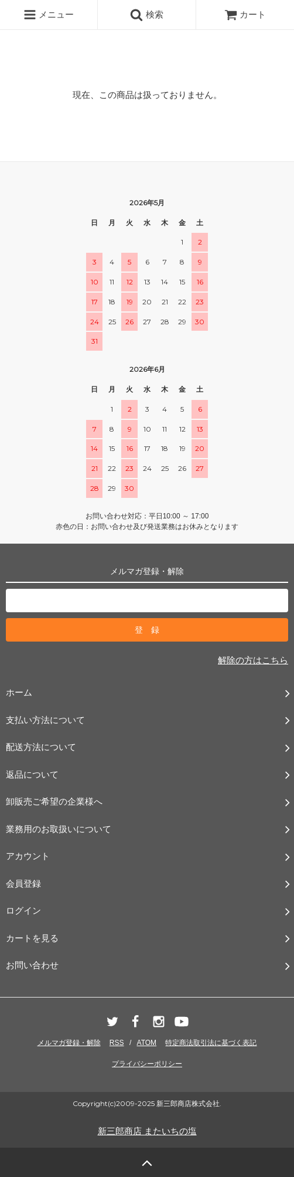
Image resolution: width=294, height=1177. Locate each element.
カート (245, 14)
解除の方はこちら (253, 660)
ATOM (147, 1043)
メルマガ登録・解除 (69, 1043)
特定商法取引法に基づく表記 (211, 1043)
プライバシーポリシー (147, 1064)
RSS (117, 1043)
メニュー (48, 14)
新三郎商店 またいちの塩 (147, 1131)
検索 (146, 14)
